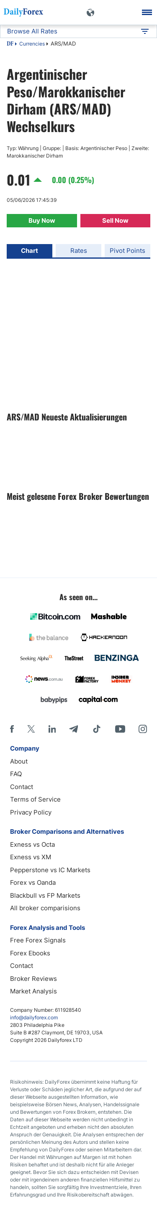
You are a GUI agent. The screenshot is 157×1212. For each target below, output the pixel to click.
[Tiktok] (97, 729)
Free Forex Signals (38, 940)
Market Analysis (33, 991)
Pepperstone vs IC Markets (50, 870)
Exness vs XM (30, 857)
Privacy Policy (30, 812)
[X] (31, 729)
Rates (78, 251)
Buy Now (41, 220)
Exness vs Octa (32, 844)
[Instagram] (143, 729)
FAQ (16, 774)
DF (10, 44)
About (19, 761)
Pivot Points (127, 251)
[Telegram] (73, 729)
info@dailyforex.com (34, 1017)
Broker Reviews (33, 979)
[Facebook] (12, 729)
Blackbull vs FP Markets (45, 895)
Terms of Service (35, 799)
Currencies (32, 44)
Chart (29, 251)
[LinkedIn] (52, 729)
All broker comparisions (45, 908)
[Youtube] (120, 729)
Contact (21, 787)
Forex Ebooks (30, 953)
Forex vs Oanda (33, 882)
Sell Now (115, 220)
